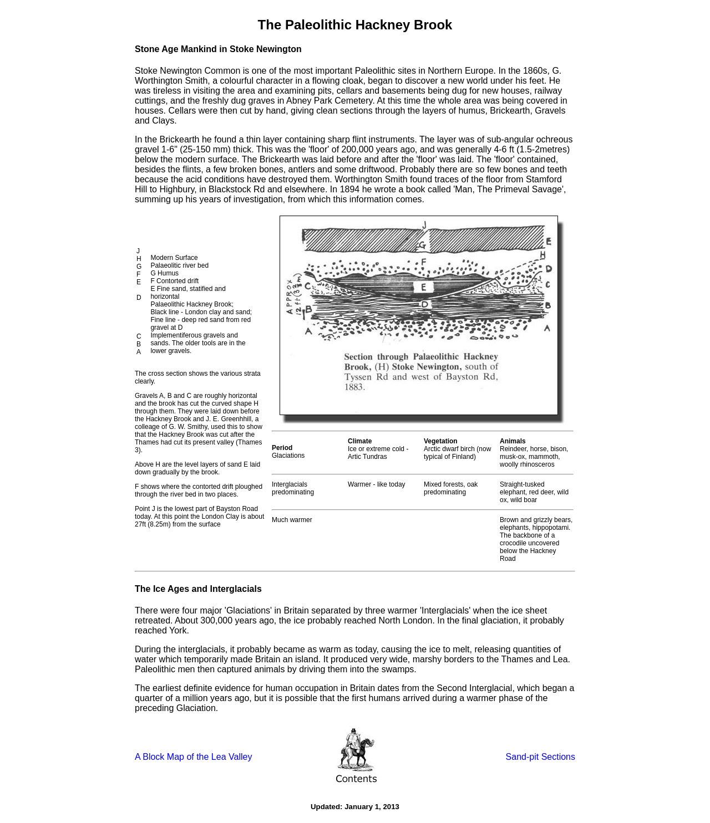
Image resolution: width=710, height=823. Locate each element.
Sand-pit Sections (540, 756)
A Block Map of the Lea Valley (193, 756)
